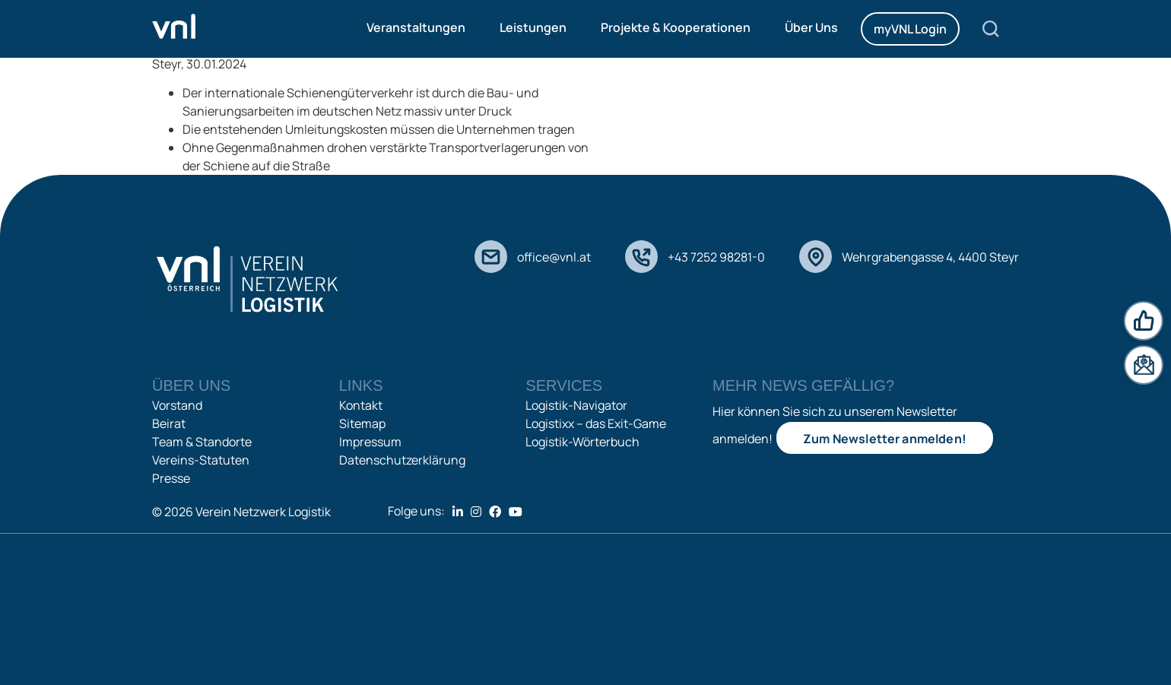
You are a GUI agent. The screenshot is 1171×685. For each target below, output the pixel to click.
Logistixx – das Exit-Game (595, 423)
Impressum (370, 441)
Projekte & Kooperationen (676, 27)
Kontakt (360, 405)
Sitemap (362, 423)
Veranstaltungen (416, 27)
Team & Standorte (202, 441)
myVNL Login (910, 29)
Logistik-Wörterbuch (582, 441)
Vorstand (177, 405)
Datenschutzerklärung (402, 460)
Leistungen (533, 27)
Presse (171, 478)
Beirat (169, 423)
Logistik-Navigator (576, 405)
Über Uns (811, 27)
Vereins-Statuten (200, 460)
